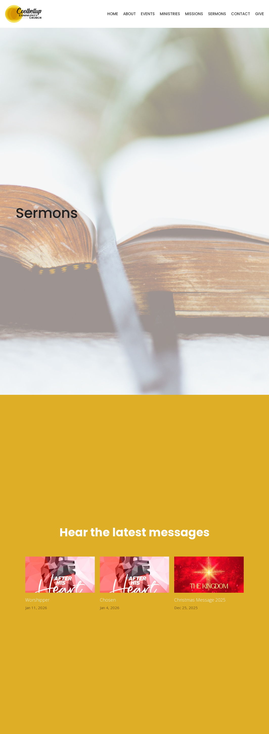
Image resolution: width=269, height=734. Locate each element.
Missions (194, 13)
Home (112, 13)
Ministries (170, 13)
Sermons (217, 13)
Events (148, 13)
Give (259, 13)
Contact (240, 13)
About (129, 13)
